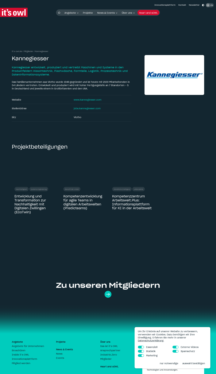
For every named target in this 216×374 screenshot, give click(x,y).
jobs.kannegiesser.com (87, 108)
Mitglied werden (21, 363)
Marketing (148, 355)
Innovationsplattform (164, 5)
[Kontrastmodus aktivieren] (203, 5)
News (59, 353)
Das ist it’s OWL (109, 346)
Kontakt (182, 5)
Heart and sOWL (148, 12)
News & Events (107, 12)
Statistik (147, 351)
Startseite (59, 12)
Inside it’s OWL (20, 354)
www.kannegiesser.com (87, 99)
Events (60, 358)
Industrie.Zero (108, 354)
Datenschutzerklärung (151, 340)
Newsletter (194, 5)
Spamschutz (183, 351)
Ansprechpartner (110, 350)
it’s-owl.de (17, 51)
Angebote (71, 12)
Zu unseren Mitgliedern (108, 289)
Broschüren (18, 350)
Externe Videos (185, 347)
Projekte (88, 12)
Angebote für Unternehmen (28, 346)
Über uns (128, 12)
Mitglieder (28, 51)
